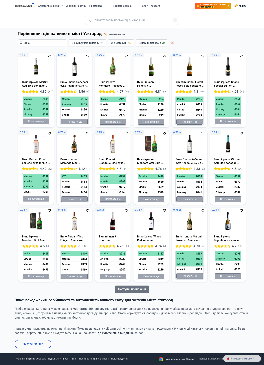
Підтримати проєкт (58, 358)
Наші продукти (119, 358)
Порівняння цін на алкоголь (30, 358)
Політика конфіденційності (94, 358)
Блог (74, 358)
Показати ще (36, 121)
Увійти (240, 6)
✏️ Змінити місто (114, 34)
